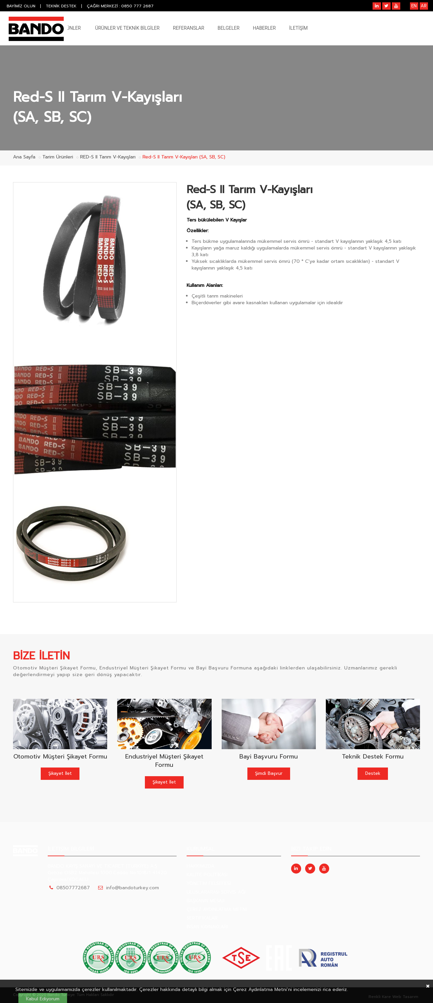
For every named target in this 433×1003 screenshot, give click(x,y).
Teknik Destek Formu (373, 756)
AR (424, 6)
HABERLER (264, 28)
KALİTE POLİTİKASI (207, 874)
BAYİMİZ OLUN (21, 6)
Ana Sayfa (24, 156)
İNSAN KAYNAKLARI (207, 926)
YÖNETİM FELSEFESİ (209, 883)
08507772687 (73, 887)
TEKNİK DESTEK (61, 6)
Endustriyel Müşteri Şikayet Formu (164, 761)
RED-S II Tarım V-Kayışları (108, 156)
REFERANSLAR (188, 28)
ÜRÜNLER (70, 28)
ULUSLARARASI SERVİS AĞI (216, 892)
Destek (372, 773)
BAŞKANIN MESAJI (206, 900)
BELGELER (229, 28)
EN (414, 6)
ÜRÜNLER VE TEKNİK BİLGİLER (127, 28)
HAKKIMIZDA (200, 866)
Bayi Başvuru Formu (268, 756)
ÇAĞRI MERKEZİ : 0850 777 (120, 6)
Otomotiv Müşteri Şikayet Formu (60, 756)
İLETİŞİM (298, 28)
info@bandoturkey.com (132, 887)
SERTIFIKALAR (202, 918)
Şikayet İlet (60, 773)
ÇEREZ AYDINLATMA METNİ (217, 909)
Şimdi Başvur (268, 773)
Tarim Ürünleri (57, 156)
